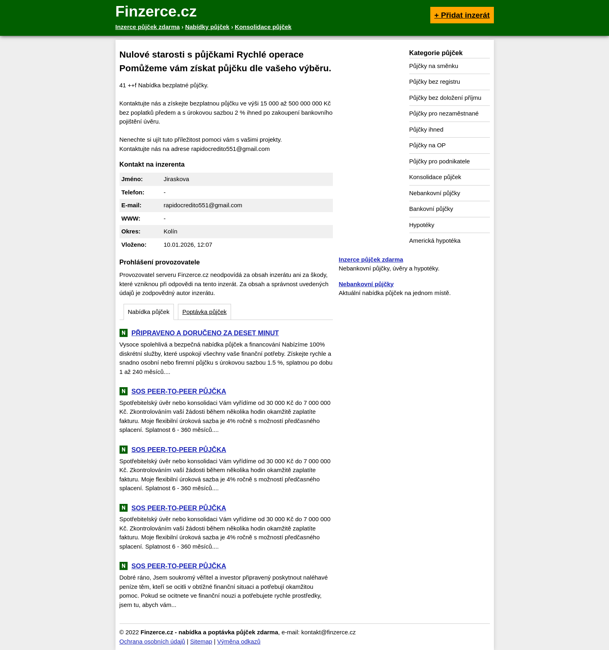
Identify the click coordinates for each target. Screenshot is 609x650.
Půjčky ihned (426, 129)
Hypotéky (422, 224)
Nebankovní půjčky (434, 193)
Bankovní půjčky (431, 208)
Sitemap (201, 641)
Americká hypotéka (435, 240)
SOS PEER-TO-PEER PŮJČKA (179, 391)
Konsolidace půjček (435, 176)
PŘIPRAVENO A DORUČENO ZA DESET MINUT (205, 332)
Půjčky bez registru (434, 81)
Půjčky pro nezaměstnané (444, 113)
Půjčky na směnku (433, 65)
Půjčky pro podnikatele (439, 161)
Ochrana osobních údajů (152, 641)
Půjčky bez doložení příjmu (445, 97)
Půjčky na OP (427, 145)
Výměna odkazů (238, 641)
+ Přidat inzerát (462, 15)
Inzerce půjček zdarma (371, 259)
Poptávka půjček (204, 311)
